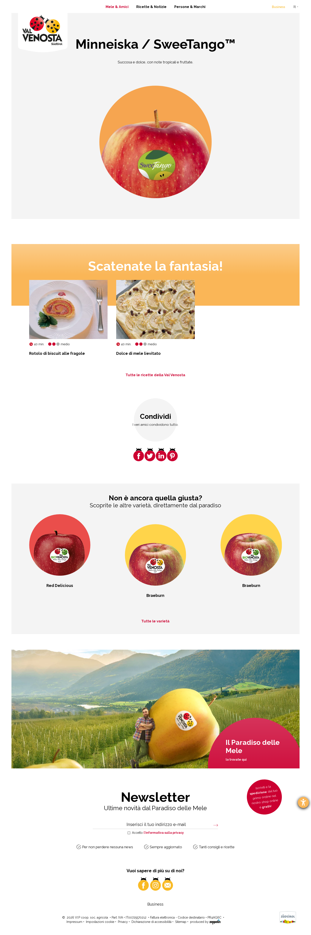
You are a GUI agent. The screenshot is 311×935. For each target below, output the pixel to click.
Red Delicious (59, 585)
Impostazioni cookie (100, 922)
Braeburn (155, 595)
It (295, 7)
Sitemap (180, 922)
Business (278, 7)
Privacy (123, 922)
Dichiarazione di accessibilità (151, 922)
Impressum (74, 922)
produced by (205, 921)
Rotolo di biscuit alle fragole (57, 353)
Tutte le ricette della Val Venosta (155, 375)
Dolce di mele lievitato (138, 353)
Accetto (158, 832)
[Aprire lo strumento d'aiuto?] (303, 802)
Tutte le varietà (155, 621)
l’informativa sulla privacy (164, 832)
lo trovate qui (236, 759)
